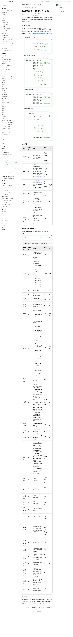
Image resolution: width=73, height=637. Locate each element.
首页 (23, 9)
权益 (26, 2)
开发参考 (34, 9)
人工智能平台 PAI (11, 5)
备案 (57, 2)
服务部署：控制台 (39, 610)
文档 (54, 2)
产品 (18, 2)
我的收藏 (36, 19)
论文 (37, 383)
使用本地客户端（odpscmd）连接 (32, 37)
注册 (64, 2)
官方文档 (3, 5)
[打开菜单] (2, 2)
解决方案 (22, 2)
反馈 (39, 622)
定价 (30, 2)
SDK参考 (39, 9)
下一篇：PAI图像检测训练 (45, 615)
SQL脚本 (29, 32)
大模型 (14, 2)
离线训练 (39, 10)
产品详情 (43, 17)
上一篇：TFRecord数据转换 (29, 615)
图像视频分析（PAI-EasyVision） (30, 10)
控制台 (60, 2)
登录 (69, 2)
